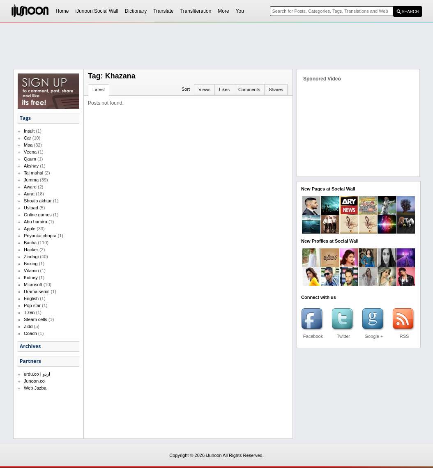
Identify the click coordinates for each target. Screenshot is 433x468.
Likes (224, 89)
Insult (29, 130)
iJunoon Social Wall (97, 11)
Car (27, 137)
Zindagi (31, 256)
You (240, 11)
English (31, 298)
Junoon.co (34, 381)
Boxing (31, 263)
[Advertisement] (216, 45)
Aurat (29, 193)
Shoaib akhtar (38, 200)
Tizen (29, 312)
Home (62, 11)
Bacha (30, 242)
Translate (163, 11)
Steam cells (35, 319)
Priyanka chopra (40, 235)
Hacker (31, 249)
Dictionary (136, 11)
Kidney (31, 277)
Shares (276, 89)
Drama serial (36, 291)
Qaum (30, 158)
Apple (29, 228)
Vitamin (31, 270)
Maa (28, 144)
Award (30, 186)
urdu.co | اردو (37, 374)
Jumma (31, 179)
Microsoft (33, 284)
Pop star (32, 305)
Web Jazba (35, 387)
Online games (38, 214)
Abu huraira (35, 221)
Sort (186, 89)
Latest (98, 89)
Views (204, 89)
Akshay (31, 165)
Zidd (28, 326)
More (223, 11)
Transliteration (196, 11)
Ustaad (31, 207)
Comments (249, 89)
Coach (30, 333)
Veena (30, 151)
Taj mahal (33, 172)
